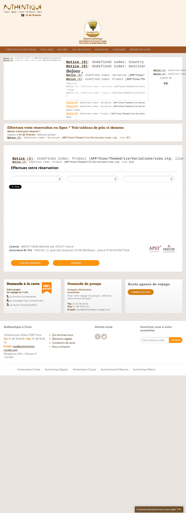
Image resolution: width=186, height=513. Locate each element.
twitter (104, 338)
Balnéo (63, 49)
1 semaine (118, 49)
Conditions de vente (63, 344)
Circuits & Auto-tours (21, 49)
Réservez (76, 264)
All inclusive (81, 49)
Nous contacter (61, 348)
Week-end (101, 49)
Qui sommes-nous (62, 336)
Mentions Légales (62, 340)
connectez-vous (140, 293)
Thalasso (46, 49)
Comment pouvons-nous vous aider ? (157, 509)
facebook (98, 338)
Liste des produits (30, 264)
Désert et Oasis (139, 49)
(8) (8, 58)
